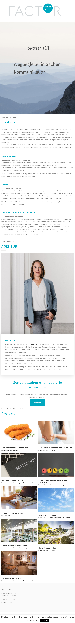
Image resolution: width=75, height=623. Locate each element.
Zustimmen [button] (44, 620)
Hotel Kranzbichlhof (47, 548)
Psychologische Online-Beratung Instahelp (52, 481)
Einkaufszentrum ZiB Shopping (15, 545)
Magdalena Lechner (33, 344)
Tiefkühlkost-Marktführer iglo (14, 447)
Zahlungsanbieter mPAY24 (12, 513)
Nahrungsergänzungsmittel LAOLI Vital (55, 447)
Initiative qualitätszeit (11, 578)
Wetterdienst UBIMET (48, 515)
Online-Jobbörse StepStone (13, 480)
